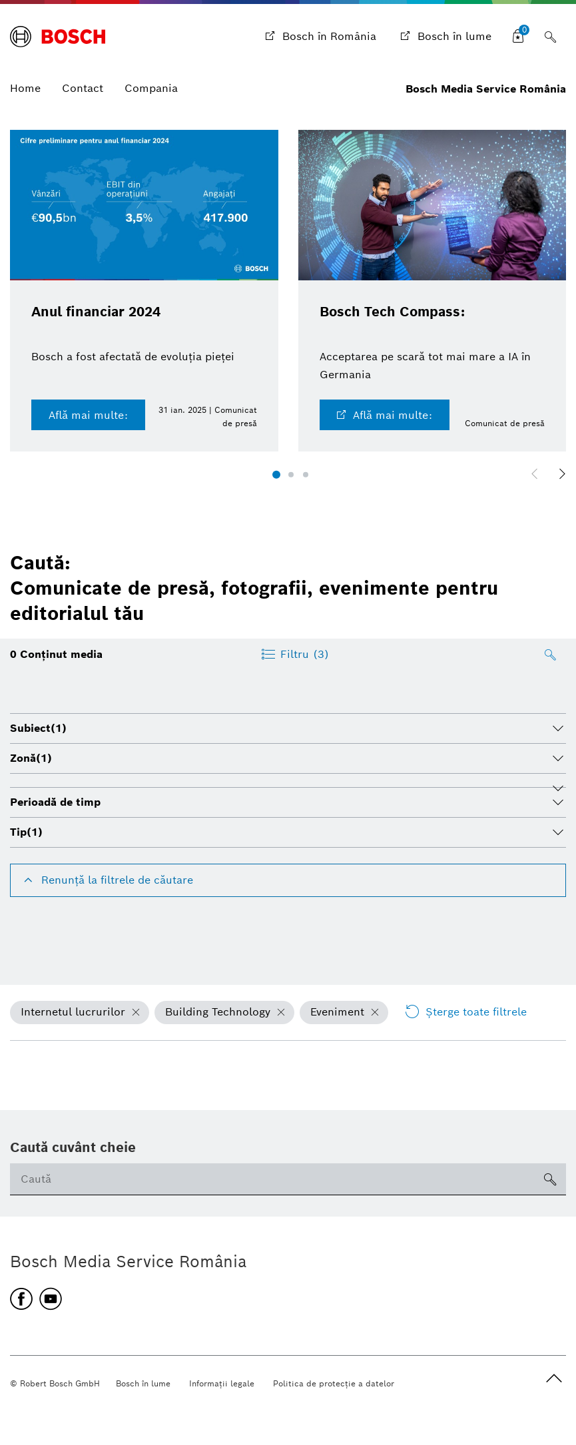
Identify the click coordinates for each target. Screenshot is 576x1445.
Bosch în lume (143, 1383)
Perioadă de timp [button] (55, 802)
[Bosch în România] (319, 37)
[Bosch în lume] (444, 37)
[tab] (288, 728)
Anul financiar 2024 (95, 311)
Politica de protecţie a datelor (333, 1383)
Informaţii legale (221, 1383)
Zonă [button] (31, 758)
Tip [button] (26, 832)
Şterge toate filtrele (465, 1012)
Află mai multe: (88, 415)
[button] (276, 474)
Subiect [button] (38, 728)
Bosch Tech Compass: (392, 311)
